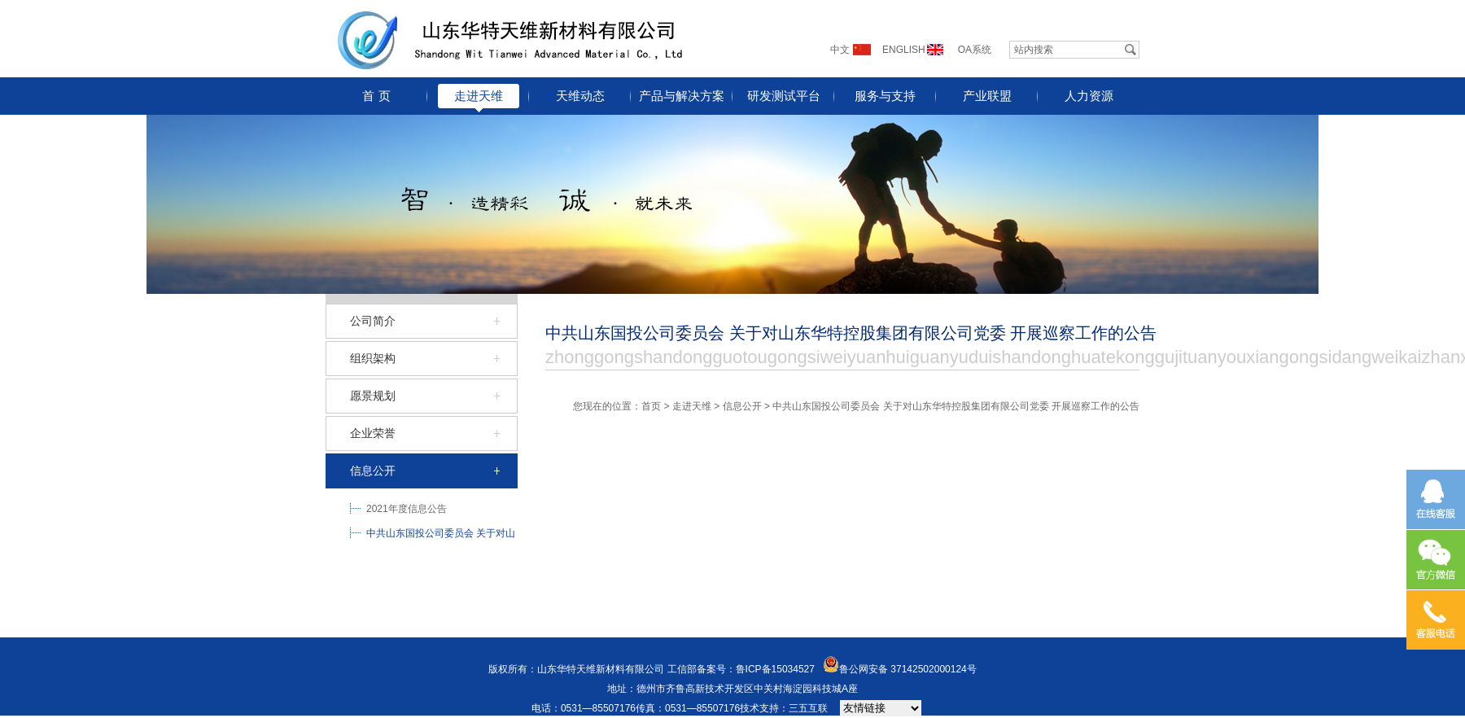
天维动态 (580, 96)
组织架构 (373, 358)
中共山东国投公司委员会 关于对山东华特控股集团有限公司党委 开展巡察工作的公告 (440, 536)
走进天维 (478, 96)
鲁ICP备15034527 (775, 669)
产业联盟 (987, 96)
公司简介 (373, 320)
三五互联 (808, 708)
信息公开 (373, 470)
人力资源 (1089, 96)
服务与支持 (885, 96)
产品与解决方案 (681, 96)
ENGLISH (903, 49)
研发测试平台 (783, 96)
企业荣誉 (373, 433)
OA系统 (974, 49)
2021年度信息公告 (406, 508)
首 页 (376, 96)
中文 (840, 49)
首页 (651, 406)
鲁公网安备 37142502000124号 (908, 669)
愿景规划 (373, 395)
